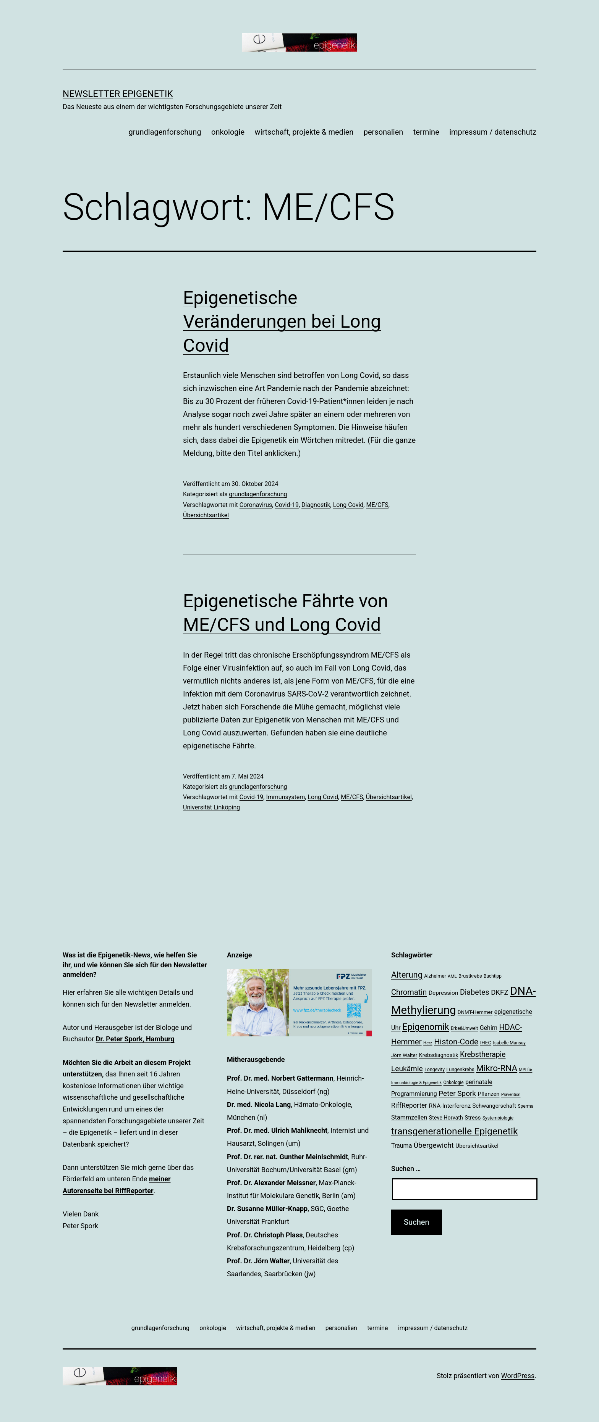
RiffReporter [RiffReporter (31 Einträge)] (409, 1105)
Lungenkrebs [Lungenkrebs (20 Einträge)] (460, 1069)
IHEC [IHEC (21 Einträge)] (485, 1043)
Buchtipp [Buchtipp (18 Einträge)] (493, 976)
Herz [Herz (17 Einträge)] (427, 1043)
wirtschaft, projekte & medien (303, 132)
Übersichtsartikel (206, 515)
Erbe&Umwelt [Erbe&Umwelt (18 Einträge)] (464, 1028)
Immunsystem (285, 797)
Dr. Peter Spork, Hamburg (135, 1039)
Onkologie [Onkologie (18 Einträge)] (454, 1082)
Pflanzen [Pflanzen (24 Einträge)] (488, 1094)
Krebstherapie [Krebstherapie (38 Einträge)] (483, 1054)
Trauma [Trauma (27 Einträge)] (401, 1145)
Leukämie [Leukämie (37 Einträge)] (407, 1068)
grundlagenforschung (164, 132)
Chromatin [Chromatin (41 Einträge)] (409, 992)
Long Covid (348, 504)
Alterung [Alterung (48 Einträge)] (407, 975)
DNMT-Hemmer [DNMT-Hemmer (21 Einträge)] (475, 1012)
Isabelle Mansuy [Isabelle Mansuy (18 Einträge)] (509, 1043)
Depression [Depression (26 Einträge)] (443, 992)
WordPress (517, 1376)
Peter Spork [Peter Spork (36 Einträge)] (457, 1093)
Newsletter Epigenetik (118, 93)
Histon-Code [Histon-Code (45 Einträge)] (456, 1041)
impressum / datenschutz (492, 132)
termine (426, 132)
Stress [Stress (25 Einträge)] (473, 1117)
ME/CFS (377, 504)
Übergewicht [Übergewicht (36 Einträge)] (434, 1145)
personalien (383, 132)
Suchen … (406, 1169)
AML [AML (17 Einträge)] (452, 976)
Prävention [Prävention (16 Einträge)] (511, 1094)
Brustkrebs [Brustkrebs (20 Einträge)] (470, 976)
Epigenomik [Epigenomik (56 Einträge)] (425, 1026)
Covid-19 (287, 504)
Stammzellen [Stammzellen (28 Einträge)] (409, 1117)
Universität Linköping (211, 807)
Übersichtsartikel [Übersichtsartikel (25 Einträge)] (477, 1145)
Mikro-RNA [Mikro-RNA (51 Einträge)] (496, 1068)
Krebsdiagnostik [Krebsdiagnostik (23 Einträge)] (438, 1055)
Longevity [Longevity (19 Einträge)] (434, 1069)
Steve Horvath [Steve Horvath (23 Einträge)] (446, 1118)
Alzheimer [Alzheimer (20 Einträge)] (435, 976)
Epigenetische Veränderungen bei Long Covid (282, 321)
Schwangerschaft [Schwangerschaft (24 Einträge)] (494, 1105)
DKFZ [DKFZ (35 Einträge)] (499, 992)
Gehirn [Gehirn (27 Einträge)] (488, 1027)
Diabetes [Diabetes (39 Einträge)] (474, 992)
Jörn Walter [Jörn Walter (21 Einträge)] (404, 1055)
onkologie (227, 132)
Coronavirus (256, 504)
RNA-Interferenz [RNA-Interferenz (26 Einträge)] (450, 1105)
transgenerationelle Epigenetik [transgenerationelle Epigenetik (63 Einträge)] (454, 1131)
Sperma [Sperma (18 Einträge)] (526, 1106)
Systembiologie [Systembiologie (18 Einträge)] (497, 1118)
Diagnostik (315, 504)
